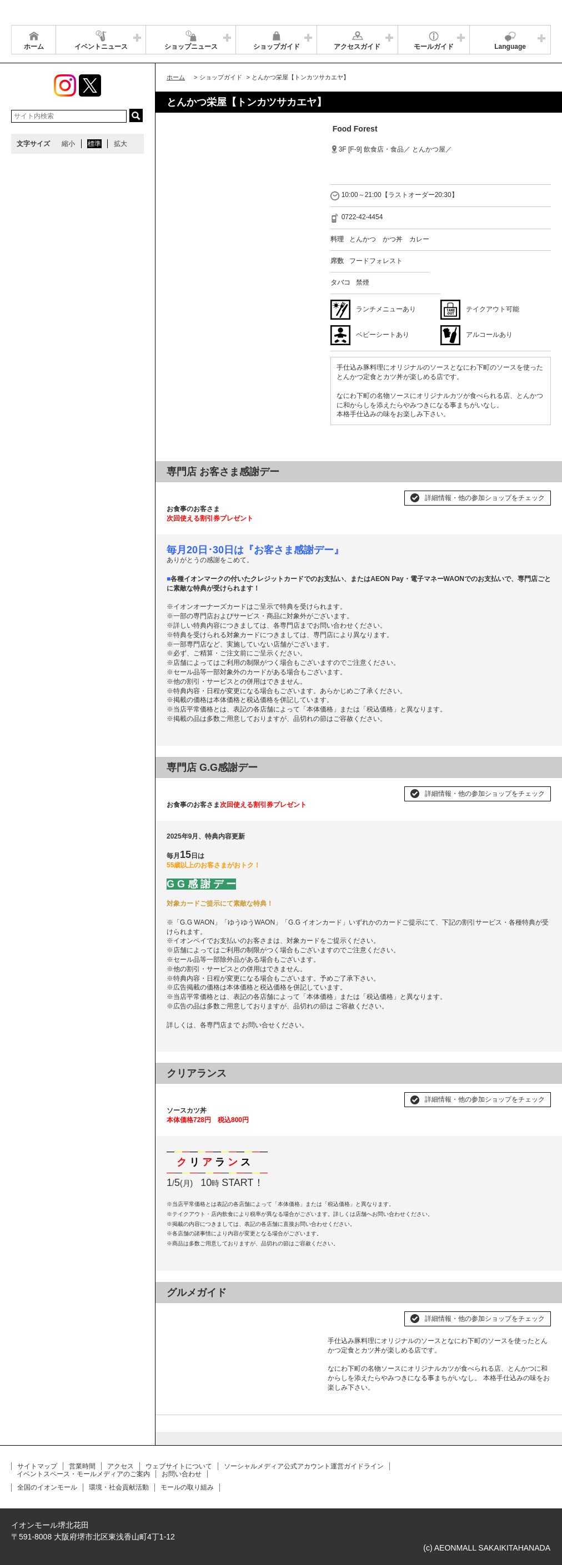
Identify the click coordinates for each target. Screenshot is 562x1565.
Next (302, 1314)
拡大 (120, 144)
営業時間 (82, 1466)
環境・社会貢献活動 (119, 1487)
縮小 (68, 144)
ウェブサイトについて (178, 1466)
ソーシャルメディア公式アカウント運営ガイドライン (304, 1466)
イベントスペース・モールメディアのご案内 (83, 1474)
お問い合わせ (182, 1474)
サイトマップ (37, 1466)
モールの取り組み (187, 1487)
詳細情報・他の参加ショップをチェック (485, 498)
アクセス (120, 1466)
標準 (94, 144)
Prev (181, 1314)
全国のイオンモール (47, 1487)
